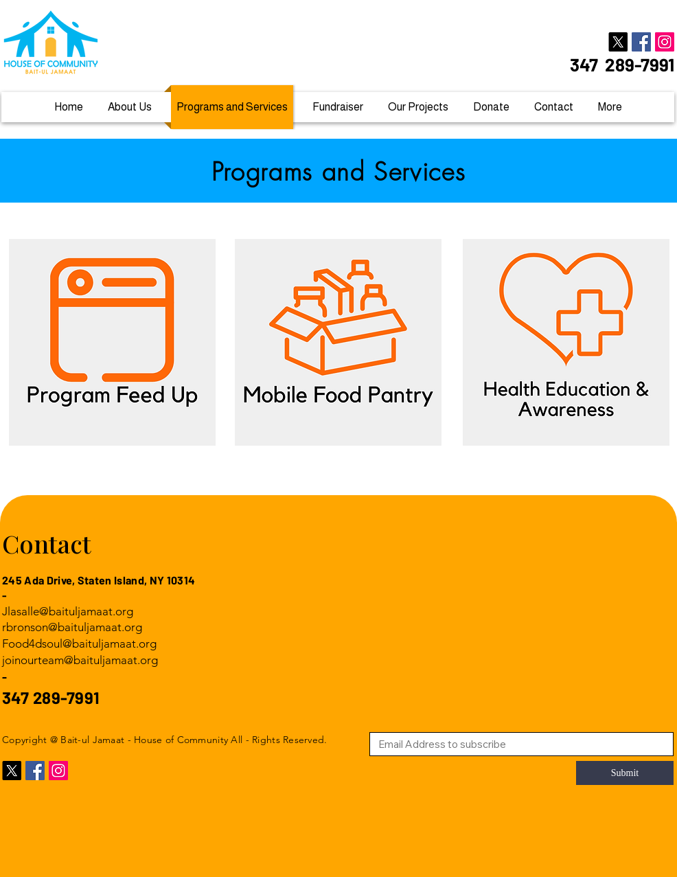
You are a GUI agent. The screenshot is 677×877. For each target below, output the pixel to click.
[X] (618, 42)
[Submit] (625, 773)
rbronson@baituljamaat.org (72, 627)
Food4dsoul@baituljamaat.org (79, 643)
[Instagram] (664, 42)
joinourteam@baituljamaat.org (80, 660)
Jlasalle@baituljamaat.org (67, 611)
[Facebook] (641, 42)
